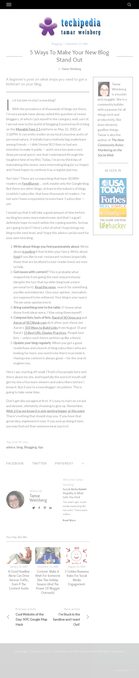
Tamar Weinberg (71, 68)
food (16, 257)
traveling (28, 252)
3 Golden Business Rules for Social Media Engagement (77, 578)
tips (40, 447)
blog (20, 447)
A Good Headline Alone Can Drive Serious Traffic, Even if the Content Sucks (19, 580)
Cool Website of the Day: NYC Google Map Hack (27, 616)
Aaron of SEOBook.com (30, 323)
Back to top (125, 670)
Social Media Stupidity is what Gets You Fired (75, 493)
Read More (69, 520)
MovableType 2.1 (28, 129)
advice (10, 447)
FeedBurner (30, 183)
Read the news (45, 287)
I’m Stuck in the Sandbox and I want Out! (68, 616)
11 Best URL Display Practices (45, 333)
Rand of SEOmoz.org (66, 317)
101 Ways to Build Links (41, 328)
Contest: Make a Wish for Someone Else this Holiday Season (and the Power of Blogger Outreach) (47, 582)
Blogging (57, 43)
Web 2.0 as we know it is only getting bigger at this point (45, 411)
